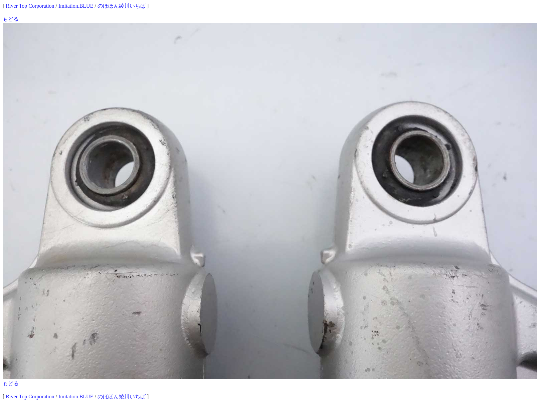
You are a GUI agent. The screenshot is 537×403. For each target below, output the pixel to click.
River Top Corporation (30, 6)
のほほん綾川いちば (122, 6)
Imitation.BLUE (75, 6)
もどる (11, 19)
